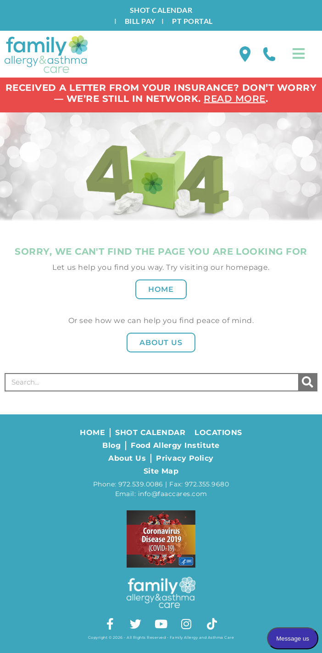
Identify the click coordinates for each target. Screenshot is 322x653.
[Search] (307, 382)
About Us (161, 342)
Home (161, 289)
